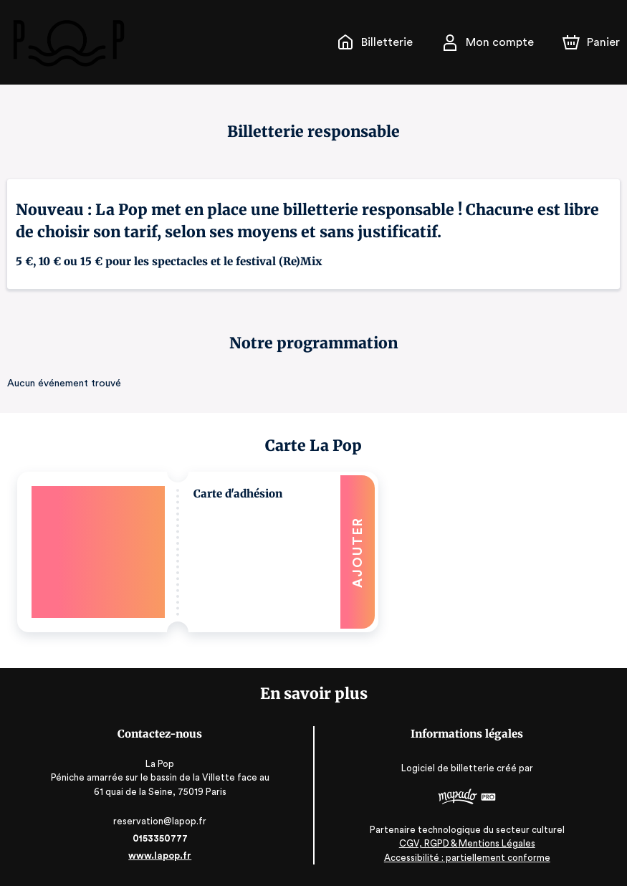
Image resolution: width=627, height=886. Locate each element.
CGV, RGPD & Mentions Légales (467, 843)
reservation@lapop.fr (160, 821)
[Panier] (591, 42)
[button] (197, 552)
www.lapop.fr (160, 855)
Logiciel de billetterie (448, 768)
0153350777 (160, 838)
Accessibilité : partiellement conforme (467, 857)
